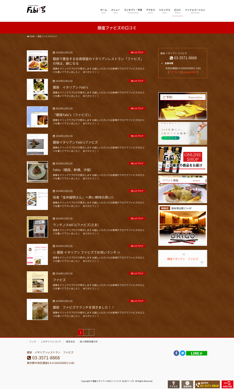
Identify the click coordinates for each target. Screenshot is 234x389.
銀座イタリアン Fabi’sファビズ (75, 142)
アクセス (174, 72)
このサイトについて (51, 341)
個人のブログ (137, 52)
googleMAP (190, 72)
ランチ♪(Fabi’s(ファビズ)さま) (75, 224)
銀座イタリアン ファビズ (182, 259)
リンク (32, 341)
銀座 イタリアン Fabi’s (70, 87)
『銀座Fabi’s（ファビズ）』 (72, 114)
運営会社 (70, 341)
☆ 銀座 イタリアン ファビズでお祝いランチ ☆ (86, 252)
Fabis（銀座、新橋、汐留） (73, 169)
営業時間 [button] (166, 63)
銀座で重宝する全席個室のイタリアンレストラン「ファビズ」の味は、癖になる (98, 61)
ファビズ (59, 279)
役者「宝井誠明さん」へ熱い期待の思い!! (83, 197)
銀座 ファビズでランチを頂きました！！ (84, 307)
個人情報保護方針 (89, 341)
